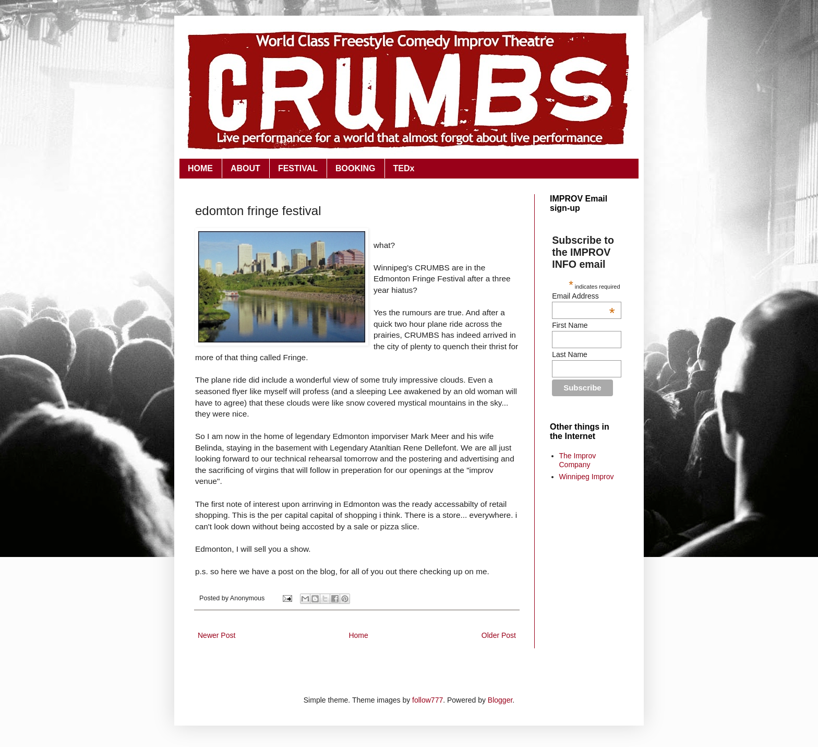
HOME (200, 168)
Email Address (583, 296)
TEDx (404, 168)
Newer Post (216, 635)
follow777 (427, 700)
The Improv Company (577, 460)
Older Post (499, 635)
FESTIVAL (298, 168)
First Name (569, 325)
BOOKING (355, 168)
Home (358, 635)
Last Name (569, 354)
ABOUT (245, 168)
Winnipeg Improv (586, 476)
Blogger (500, 700)
